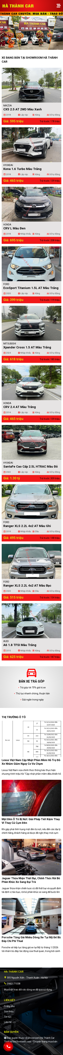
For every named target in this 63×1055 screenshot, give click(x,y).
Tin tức (7, 1016)
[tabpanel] (31, 32)
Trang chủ (9, 1006)
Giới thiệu (9, 1011)
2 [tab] (33, 48)
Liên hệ (7, 1022)
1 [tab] (30, 48)
